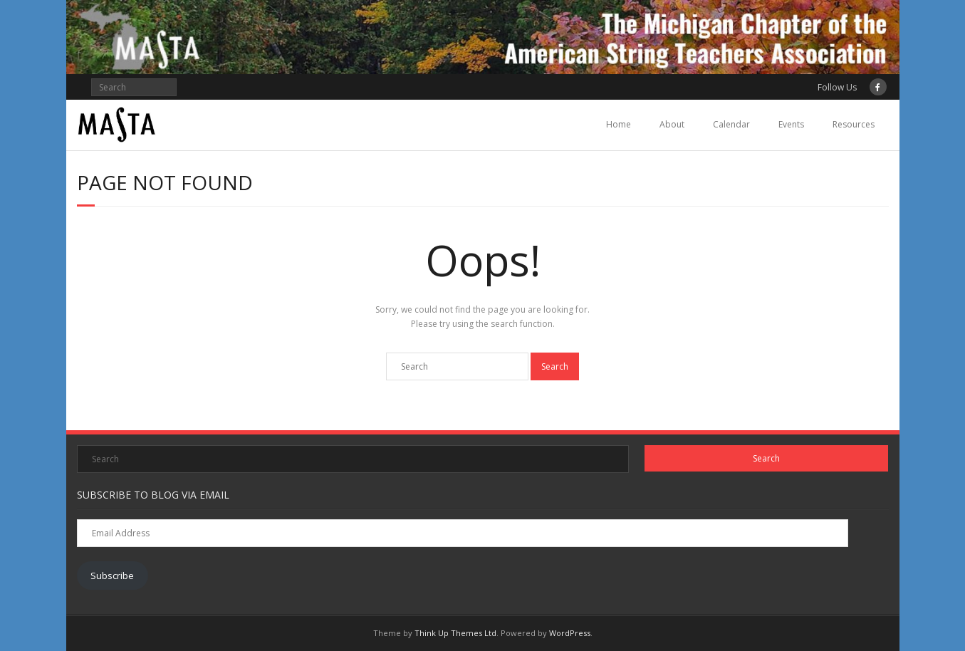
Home (618, 124)
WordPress (569, 632)
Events (791, 124)
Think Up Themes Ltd (455, 632)
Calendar (731, 124)
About (671, 124)
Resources (854, 124)
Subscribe (112, 575)
